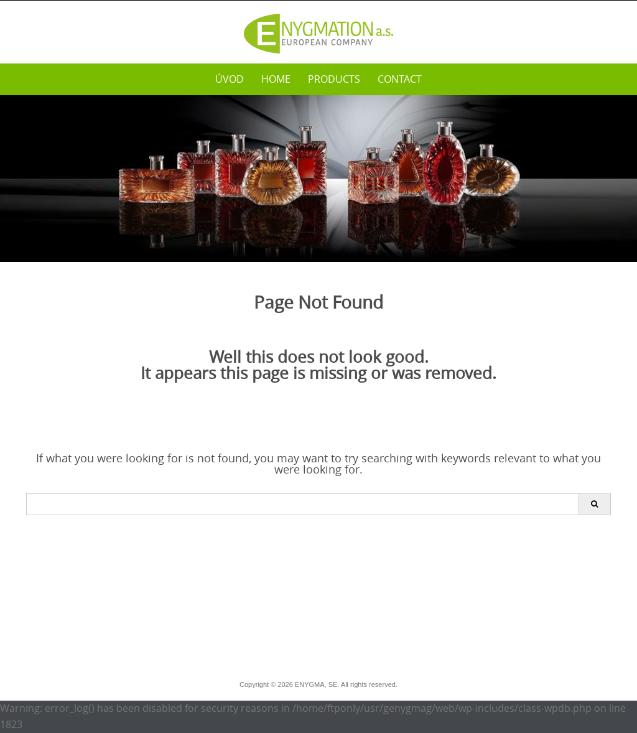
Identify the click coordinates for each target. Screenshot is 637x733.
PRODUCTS (334, 79)
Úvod (229, 79)
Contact (400, 79)
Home (276, 79)
